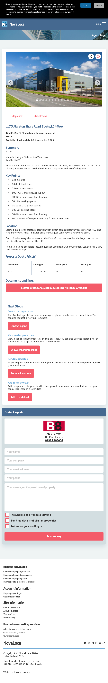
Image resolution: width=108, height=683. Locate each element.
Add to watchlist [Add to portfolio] (20, 397)
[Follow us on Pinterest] (100, 643)
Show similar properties (24, 350)
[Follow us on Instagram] (96, 643)
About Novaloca (10, 610)
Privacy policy (9, 617)
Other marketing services (14, 632)
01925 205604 (54, 440)
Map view (17, 116)
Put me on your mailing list (27, 526)
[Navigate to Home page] (13, 24)
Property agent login (12, 593)
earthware (23, 672)
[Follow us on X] (89, 643)
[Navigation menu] (104, 23)
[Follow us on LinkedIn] (85, 643)
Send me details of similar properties (34, 520)
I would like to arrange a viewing (31, 514)
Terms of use (9, 614)
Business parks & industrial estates (19, 581)
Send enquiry (54, 536)
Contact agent (19, 326)
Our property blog (11, 635)
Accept (85, 5)
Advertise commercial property (17, 629)
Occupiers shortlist (11, 596)
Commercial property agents (16, 578)
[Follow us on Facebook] (93, 643)
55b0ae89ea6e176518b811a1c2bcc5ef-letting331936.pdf (54, 288)
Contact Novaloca (11, 607)
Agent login (99, 35)
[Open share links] (91, 56)
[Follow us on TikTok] (104, 643)
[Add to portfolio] (98, 56)
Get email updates (21, 373)
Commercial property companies (17, 575)
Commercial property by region (16, 571)
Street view (40, 116)
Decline (99, 5)
